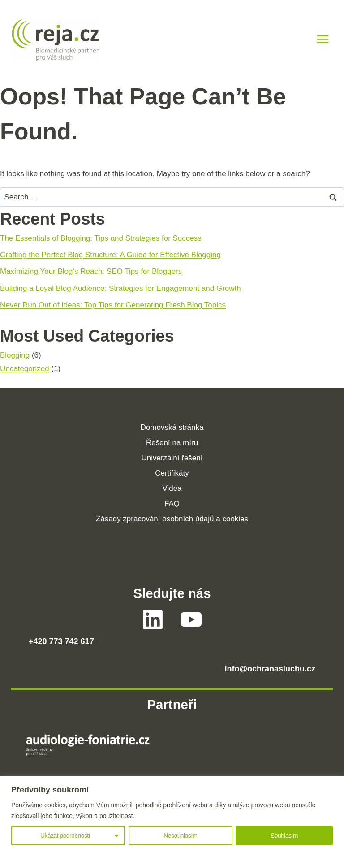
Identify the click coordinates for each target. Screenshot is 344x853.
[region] (172, 814)
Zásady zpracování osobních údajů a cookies (172, 519)
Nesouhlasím (180, 835)
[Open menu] (322, 39)
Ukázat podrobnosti (65, 835)
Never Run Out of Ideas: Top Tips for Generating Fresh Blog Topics (113, 305)
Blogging (15, 355)
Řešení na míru (172, 442)
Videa (171, 488)
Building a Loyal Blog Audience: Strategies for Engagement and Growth (120, 288)
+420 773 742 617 (61, 641)
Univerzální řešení (171, 458)
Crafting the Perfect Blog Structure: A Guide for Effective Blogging (110, 255)
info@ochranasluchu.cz (269, 668)
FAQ (172, 503)
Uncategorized (24, 368)
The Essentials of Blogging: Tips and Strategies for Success (101, 238)
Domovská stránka (172, 427)
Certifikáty (172, 473)
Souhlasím (284, 835)
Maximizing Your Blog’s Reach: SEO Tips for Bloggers (91, 271)
